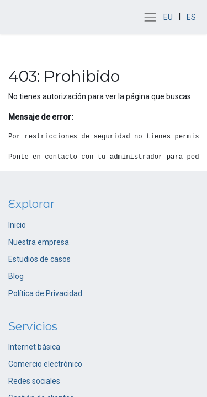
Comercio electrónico (45, 364)
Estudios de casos (39, 259)
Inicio (17, 225)
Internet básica (34, 346)
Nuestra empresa (38, 242)
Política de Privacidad (45, 293)
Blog (16, 276)
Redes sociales (34, 381)
